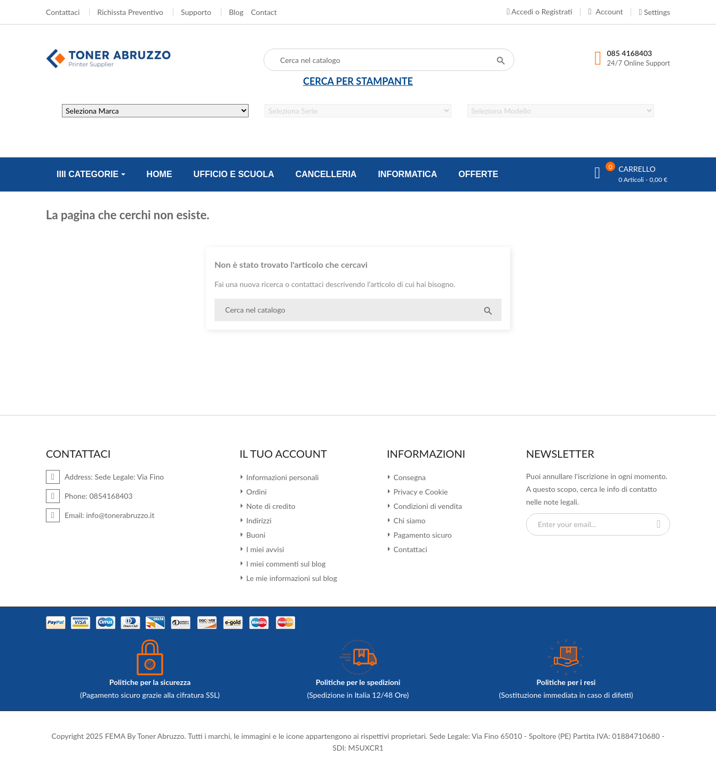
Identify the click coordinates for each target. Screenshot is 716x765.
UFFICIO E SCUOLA (234, 174)
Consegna (409, 477)
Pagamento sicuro (422, 534)
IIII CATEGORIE (89, 174)
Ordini (255, 491)
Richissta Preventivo (130, 12)
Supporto (196, 12)
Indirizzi (258, 520)
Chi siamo (409, 520)
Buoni (254, 534)
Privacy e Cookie (420, 491)
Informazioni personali (281, 477)
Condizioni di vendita (427, 506)
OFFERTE (478, 174)
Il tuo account (283, 453)
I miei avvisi (264, 549)
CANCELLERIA (326, 174)
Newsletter (560, 453)
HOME (159, 174)
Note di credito (270, 506)
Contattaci (62, 12)
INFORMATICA (407, 174)
